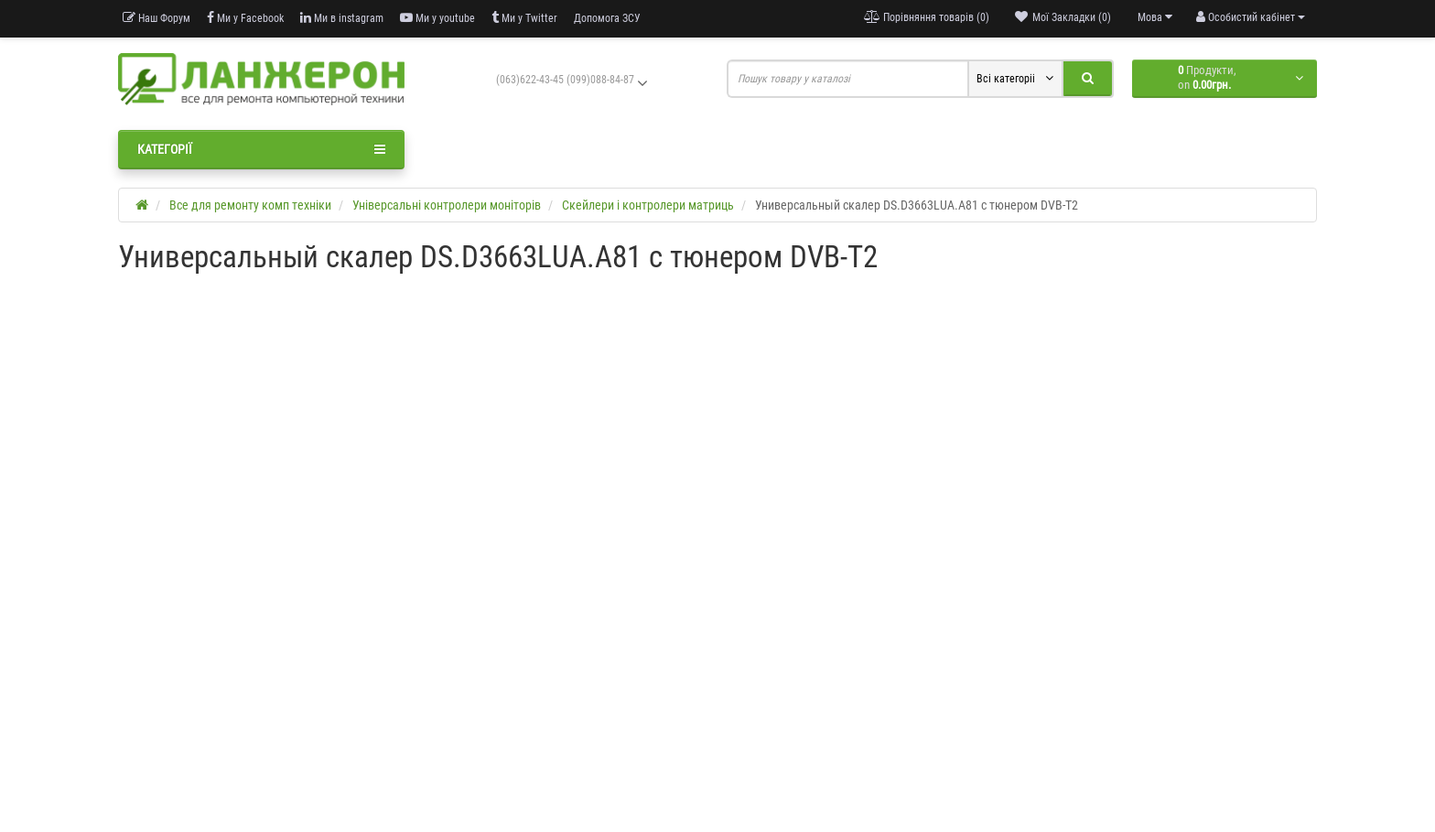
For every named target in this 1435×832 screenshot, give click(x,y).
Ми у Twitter (524, 18)
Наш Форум (156, 18)
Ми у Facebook (245, 18)
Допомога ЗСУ (607, 18)
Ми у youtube (437, 18)
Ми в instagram (341, 18)
